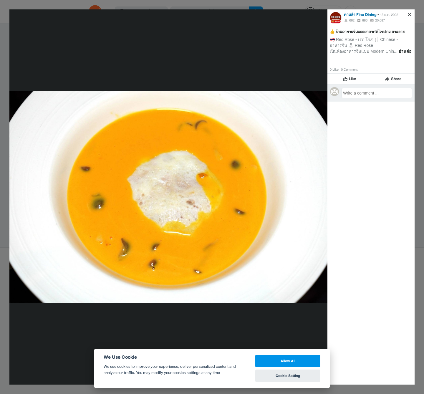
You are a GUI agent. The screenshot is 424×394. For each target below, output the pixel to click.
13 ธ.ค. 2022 (389, 14)
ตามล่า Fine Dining (360, 14)
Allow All (288, 361)
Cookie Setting (288, 375)
